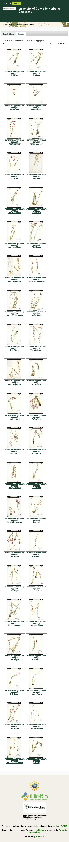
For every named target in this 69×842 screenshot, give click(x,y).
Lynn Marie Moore (14, 213)
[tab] (8, 34)
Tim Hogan (36, 247)
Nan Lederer (36, 213)
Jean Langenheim (14, 281)
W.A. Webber (36, 453)
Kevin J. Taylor (14, 419)
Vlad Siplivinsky (14, 144)
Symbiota (39, 836)
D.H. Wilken (14, 350)
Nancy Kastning (15, 488)
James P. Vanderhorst (36, 281)
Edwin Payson (36, 178)
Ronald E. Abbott (36, 144)
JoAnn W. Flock (36, 591)
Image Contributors (14, 24)
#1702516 (62, 826)
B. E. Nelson (36, 488)
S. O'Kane (14, 75)
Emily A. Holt (14, 110)
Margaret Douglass (14, 625)
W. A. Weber (36, 419)
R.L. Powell (36, 385)
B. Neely (36, 763)
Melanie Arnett (36, 110)
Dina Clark (36, 522)
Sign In (17, 3)
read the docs (40, 830)
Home (2, 24)
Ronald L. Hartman (14, 522)
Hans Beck (36, 316)
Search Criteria (8, 34)
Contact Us (7, 3)
